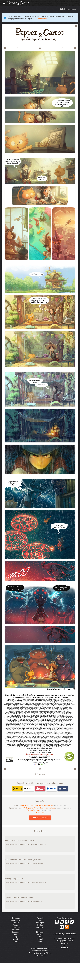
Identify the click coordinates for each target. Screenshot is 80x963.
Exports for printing (40, 810)
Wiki (40, 920)
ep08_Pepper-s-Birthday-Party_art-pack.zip (44, 805)
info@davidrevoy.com (68, 934)
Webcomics (15, 920)
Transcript (41, 774)
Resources (15, 930)
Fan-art (15, 925)
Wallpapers (40, 927)
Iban (40, 941)
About (15, 939)
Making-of (40, 923)
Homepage (15, 918)
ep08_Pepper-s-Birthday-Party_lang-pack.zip (46, 808)
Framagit (40, 918)
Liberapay (40, 932)
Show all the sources (40, 818)
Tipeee (40, 937)
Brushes (40, 925)
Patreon (40, 934)
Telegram (64, 948)
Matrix (64, 945)
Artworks (15, 923)
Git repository (40, 812)
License (15, 941)
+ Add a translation (40, 19)
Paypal (40, 939)
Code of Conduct (40, 955)
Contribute (15, 932)
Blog (15, 937)
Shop (16, 934)
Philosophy (15, 927)
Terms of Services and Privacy (40, 953)
